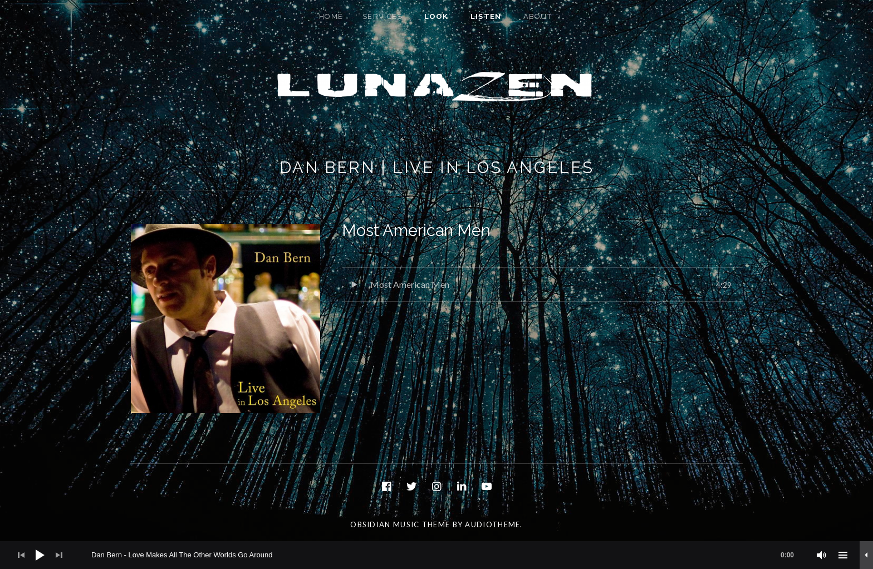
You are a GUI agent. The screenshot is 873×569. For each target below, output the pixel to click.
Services (382, 16)
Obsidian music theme (400, 524)
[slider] (448, 555)
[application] (436, 555)
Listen (486, 16)
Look (436, 16)
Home (331, 16)
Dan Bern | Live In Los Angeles (436, 167)
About (537, 16)
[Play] (40, 555)
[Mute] (822, 555)
